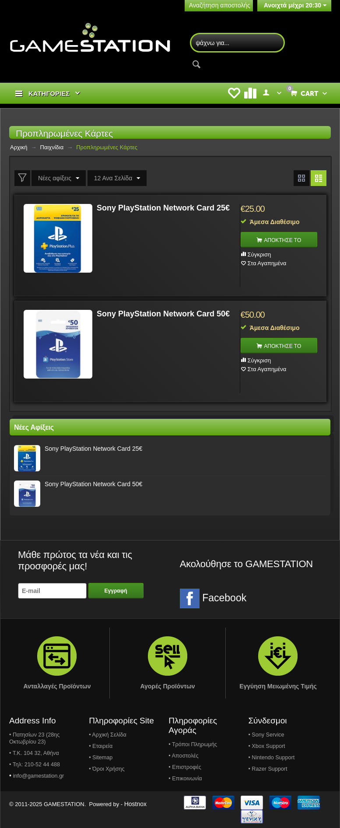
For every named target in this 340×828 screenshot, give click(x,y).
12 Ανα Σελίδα (117, 178)
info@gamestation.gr (38, 776)
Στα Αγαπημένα (267, 263)
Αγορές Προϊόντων (167, 686)
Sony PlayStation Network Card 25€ (163, 207)
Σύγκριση (259, 254)
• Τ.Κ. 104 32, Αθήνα (34, 753)
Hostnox (135, 803)
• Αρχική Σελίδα (107, 735)
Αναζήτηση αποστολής (219, 5)
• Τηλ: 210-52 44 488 (34, 764)
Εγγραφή (116, 591)
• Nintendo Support (271, 757)
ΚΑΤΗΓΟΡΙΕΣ (49, 93)
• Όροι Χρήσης (107, 769)
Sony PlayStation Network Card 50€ (163, 313)
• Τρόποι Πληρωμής (192, 744)
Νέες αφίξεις (58, 178)
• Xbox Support (266, 746)
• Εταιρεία (100, 746)
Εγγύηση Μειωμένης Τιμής (278, 686)
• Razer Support (267, 769)
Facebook (213, 598)
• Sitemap (100, 757)
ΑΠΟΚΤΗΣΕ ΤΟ (282, 240)
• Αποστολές (183, 756)
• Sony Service (266, 735)
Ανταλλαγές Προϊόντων (57, 686)
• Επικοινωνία (185, 778)
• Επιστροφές (184, 767)
